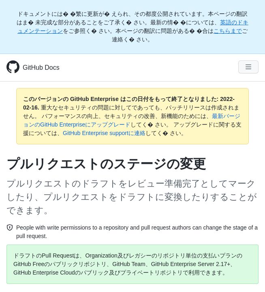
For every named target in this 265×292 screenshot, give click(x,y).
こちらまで (228, 31)
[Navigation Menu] (248, 66)
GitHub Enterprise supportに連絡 (104, 133)
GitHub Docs (41, 67)
